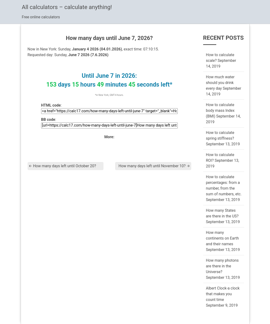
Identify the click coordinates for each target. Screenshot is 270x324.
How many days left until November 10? (154, 166)
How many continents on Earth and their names (222, 238)
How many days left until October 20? (62, 166)
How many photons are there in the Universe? (222, 266)
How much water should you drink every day (220, 83)
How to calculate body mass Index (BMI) (220, 110)
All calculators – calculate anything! (67, 7)
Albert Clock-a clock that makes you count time (223, 294)
